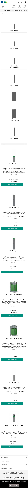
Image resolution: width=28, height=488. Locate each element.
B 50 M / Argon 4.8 (14, 207)
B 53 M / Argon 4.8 (14, 251)
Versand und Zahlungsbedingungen (9, 473)
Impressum (14, 474)
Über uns (7, 472)
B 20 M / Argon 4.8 (14, 163)
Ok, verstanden (14, 486)
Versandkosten (6, 478)
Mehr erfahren (22, 483)
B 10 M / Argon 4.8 (14, 382)
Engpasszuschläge (18, 472)
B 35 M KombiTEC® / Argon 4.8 (14, 426)
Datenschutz (20, 473)
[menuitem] (25, 6)
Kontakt (12, 472)
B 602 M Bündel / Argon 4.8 (14, 338)
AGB (25, 473)
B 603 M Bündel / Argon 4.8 (14, 295)
